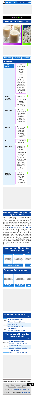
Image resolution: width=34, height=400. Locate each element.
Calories (17, 58)
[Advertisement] (17, 9)
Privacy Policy (21, 387)
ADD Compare (30, 384)
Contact (18, 385)
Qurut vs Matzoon (15, 345)
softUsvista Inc (25, 392)
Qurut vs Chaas (14, 350)
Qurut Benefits (26, 227)
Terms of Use (12, 387)
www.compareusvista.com (21, 389)
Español (5, 381)
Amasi (12, 44)
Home (7, 385)
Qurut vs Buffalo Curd (16, 341)
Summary (7, 58)
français (17, 381)
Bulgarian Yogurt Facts (15, 319)
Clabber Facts (12, 324)
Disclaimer (25, 385)
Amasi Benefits (13, 227)
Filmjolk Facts (12, 328)
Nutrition (26, 58)
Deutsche (23, 381)
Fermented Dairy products (25, 2)
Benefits (22, 322)
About (12, 385)
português (11, 381)
